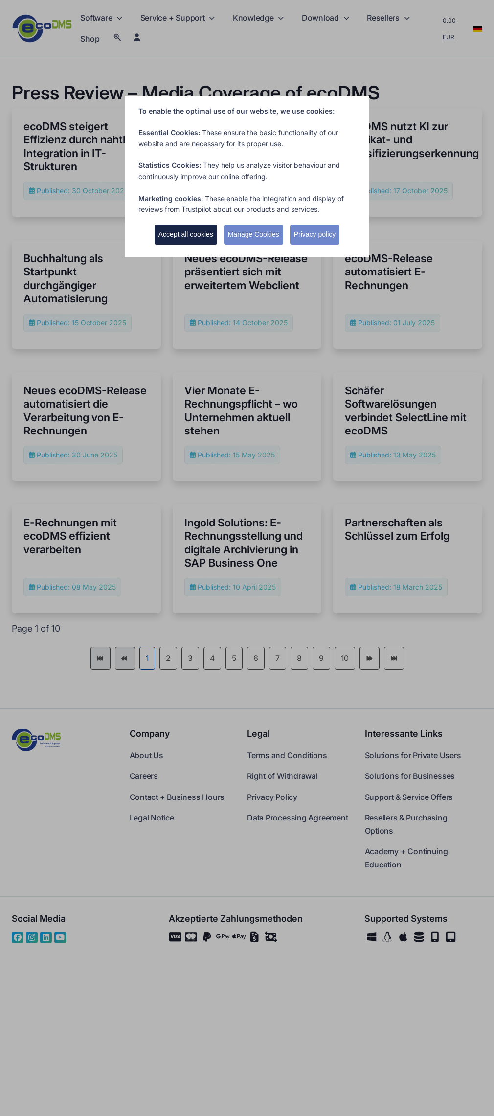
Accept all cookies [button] (185, 234)
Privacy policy (315, 234)
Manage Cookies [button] (253, 234)
